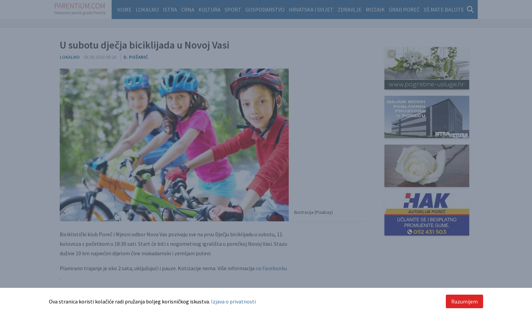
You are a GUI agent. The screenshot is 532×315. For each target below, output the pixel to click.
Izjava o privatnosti (233, 301)
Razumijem (464, 301)
